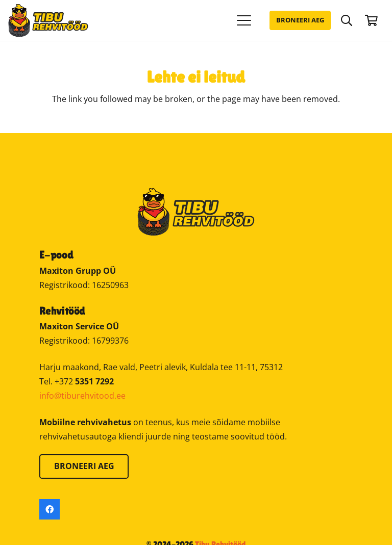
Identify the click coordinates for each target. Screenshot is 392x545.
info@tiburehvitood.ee (82, 395)
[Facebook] (49, 509)
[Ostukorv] (371, 20)
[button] (244, 20)
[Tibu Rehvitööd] (48, 20)
